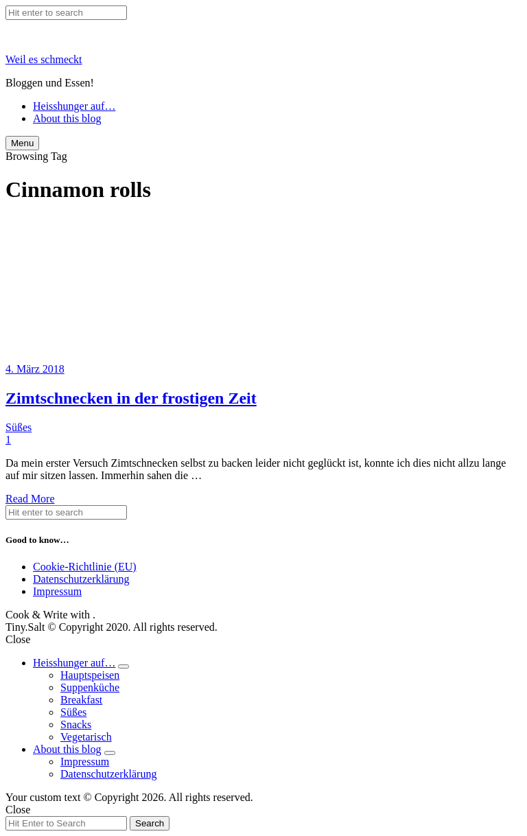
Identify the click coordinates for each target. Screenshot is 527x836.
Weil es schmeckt (43, 59)
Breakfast (81, 700)
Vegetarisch (86, 737)
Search (149, 823)
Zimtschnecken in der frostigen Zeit (131, 398)
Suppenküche (89, 687)
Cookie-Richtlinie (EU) (85, 566)
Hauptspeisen (89, 675)
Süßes (18, 427)
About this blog (67, 118)
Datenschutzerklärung (81, 579)
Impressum (57, 591)
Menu (22, 143)
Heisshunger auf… (74, 106)
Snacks (75, 724)
